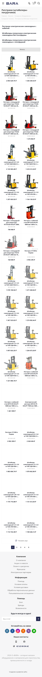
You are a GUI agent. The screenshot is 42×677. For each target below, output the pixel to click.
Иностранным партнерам (21, 572)
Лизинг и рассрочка (21, 566)
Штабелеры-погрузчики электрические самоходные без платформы (19, 34)
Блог (21, 602)
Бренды (21, 605)
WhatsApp (34, 631)
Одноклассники (23, 631)
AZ (28, 646)
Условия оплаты (21, 584)
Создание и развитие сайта (18, 672)
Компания (21, 556)
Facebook (12, 631)
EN (25, 646)
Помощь (21, 581)
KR (22, 646)
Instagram (18, 631)
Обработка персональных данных (21, 590)
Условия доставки (21, 587)
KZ (17, 646)
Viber (28, 631)
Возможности (21, 608)
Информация (21, 577)
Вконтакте (7, 631)
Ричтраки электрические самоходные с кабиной (19, 27)
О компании (21, 560)
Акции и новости (21, 563)
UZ (20, 646)
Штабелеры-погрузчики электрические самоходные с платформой (19, 41)
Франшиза (21, 569)
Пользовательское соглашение (21, 593)
